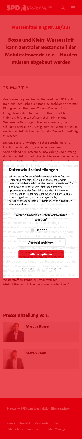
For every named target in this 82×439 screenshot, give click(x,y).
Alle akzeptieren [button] (41, 254)
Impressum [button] (53, 268)
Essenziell (42, 229)
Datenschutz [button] (29, 268)
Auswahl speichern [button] (41, 242)
